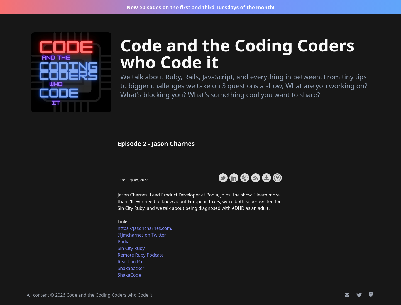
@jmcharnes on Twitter (142, 235)
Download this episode (266, 177)
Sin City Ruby (131, 248)
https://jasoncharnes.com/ (145, 228)
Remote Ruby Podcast (140, 255)
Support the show (277, 177)
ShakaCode (129, 275)
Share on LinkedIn (233, 177)
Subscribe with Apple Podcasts (244, 177)
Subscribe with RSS (255, 177)
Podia (123, 241)
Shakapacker (131, 268)
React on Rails (132, 262)
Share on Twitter (223, 177)
